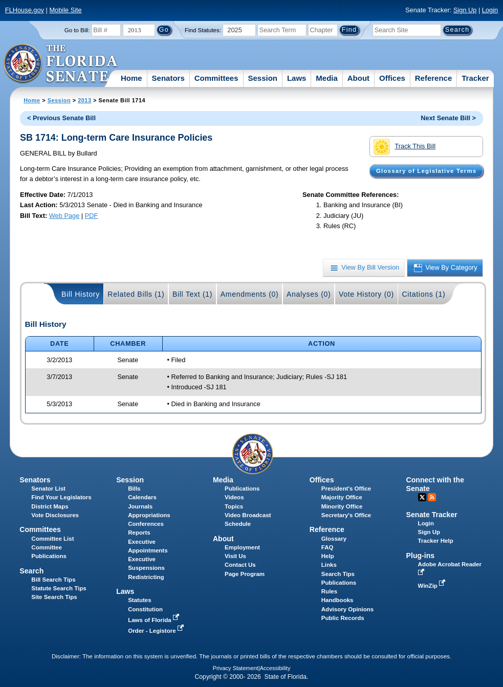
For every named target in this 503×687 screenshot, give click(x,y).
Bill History (80, 294)
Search (31, 571)
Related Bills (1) (135, 294)
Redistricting (146, 577)
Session (262, 78)
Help (327, 556)
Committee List (52, 539)
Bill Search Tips (53, 580)
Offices (392, 78)
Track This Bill (404, 147)
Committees (216, 78)
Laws (297, 78)
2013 (84, 100)
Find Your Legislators (61, 497)
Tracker (475, 78)
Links (329, 565)
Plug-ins (420, 555)
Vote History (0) (366, 294)
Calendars (142, 497)
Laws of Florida (154, 620)
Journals (140, 506)
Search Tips (338, 574)
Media (327, 78)
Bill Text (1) (192, 294)
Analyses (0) (309, 294)
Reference (433, 78)
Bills (134, 488)
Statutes (139, 600)
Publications (242, 488)
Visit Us (235, 556)
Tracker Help (435, 541)
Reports (139, 532)
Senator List (48, 488)
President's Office (346, 488)
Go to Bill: (77, 30)
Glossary (333, 539)
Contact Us (240, 565)
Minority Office (342, 506)
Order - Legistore (157, 631)
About (358, 78)
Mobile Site (65, 10)
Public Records (342, 618)
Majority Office (341, 497)
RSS (432, 497)
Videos (234, 497)
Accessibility (275, 668)
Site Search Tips (54, 597)
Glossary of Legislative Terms (426, 171)
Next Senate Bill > (448, 118)
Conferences (146, 524)
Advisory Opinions (347, 609)
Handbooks (337, 600)
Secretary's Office (346, 515)
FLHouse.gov (24, 10)
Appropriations (149, 515)
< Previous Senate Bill (61, 118)
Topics (234, 506)
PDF (91, 215)
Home (131, 78)
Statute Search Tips (58, 588)
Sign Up (465, 10)
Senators (168, 78)
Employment (242, 547)
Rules (329, 591)
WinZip (432, 586)
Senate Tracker (431, 515)
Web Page (64, 215)
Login (490, 10)
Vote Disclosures (55, 515)
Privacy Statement (235, 668)
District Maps (49, 506)
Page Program (245, 574)
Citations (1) (423, 294)
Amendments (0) (250, 294)
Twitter (422, 497)
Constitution (145, 609)
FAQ (327, 547)
